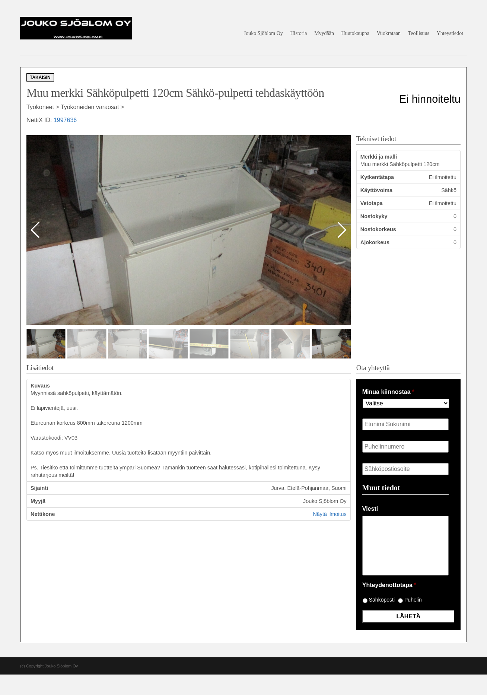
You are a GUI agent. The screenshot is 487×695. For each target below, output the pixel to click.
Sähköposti (382, 600)
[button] (342, 230)
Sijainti (39, 488)
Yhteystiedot (450, 33)
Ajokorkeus (374, 242)
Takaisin (40, 77)
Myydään (324, 33)
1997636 (65, 120)
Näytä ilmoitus (329, 514)
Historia (298, 33)
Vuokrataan (389, 33)
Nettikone (43, 514)
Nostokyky (374, 216)
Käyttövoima (376, 190)
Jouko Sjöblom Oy (263, 33)
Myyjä (38, 501)
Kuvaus (40, 386)
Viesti (370, 509)
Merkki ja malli (378, 157)
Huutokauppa (355, 33)
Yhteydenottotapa (389, 585)
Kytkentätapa (377, 177)
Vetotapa (371, 203)
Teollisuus (418, 33)
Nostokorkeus (378, 229)
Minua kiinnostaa (388, 392)
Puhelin (413, 600)
